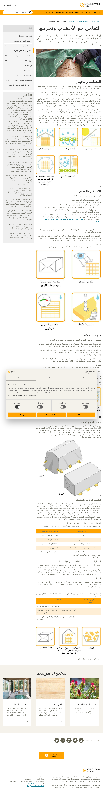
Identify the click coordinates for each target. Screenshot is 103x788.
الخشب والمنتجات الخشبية (23, 41)
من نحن (50, 12)
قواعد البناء (28, 66)
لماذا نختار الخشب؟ (25, 36)
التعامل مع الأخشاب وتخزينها (22, 51)
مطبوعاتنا (60, 12)
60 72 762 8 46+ (33, 784)
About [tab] (81, 378)
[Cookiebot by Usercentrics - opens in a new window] (86, 371)
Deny (22, 415)
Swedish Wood (90, 5)
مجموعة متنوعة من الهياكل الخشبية (20, 80)
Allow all (81, 415)
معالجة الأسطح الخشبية (24, 56)
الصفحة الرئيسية (95, 21)
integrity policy (16, 395)
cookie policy (31, 395)
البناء (70, 21)
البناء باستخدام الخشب (75, 12)
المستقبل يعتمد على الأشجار (22, 75)
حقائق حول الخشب (93, 12)
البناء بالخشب (27, 46)
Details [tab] (51, 378)
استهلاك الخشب (26, 70)
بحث (30, 12)
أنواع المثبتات (27, 61)
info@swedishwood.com (35, 786)
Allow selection (51, 415)
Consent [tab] (21, 378)
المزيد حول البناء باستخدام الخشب (20, 85)
